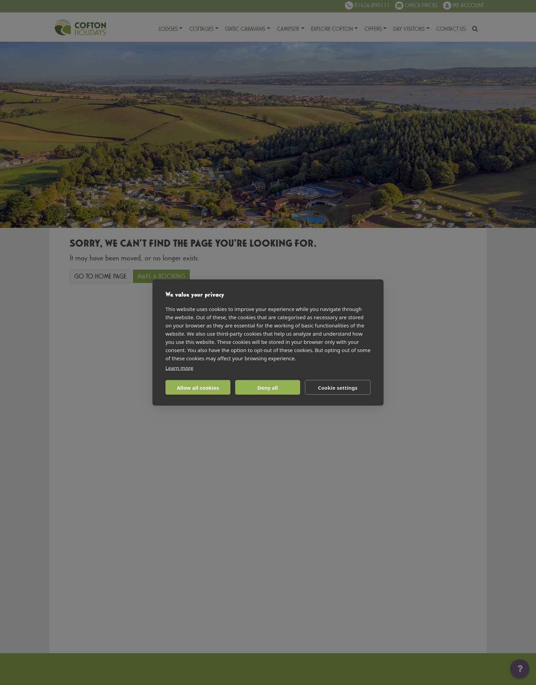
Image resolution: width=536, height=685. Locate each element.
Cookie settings (338, 387)
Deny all (267, 387)
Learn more (179, 367)
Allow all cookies (198, 387)
